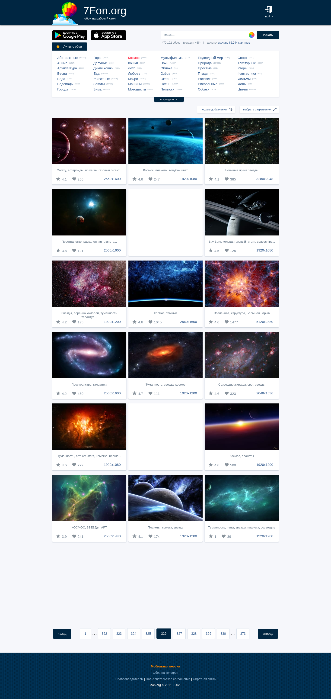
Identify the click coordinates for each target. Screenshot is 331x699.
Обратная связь (204, 678)
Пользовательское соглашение (168, 678)
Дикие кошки (103, 68)
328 (194, 633)
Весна (62, 73)
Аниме (62, 63)
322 (104, 633)
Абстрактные (67, 58)
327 (179, 633)
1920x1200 (112, 322)
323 (119, 633)
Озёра (165, 73)
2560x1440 (112, 536)
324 (133, 633)
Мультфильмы (171, 58)
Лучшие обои (68, 46)
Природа (205, 63)
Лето (131, 68)
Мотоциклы (137, 89)
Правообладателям (129, 678)
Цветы (243, 89)
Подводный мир (210, 58)
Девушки (100, 63)
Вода (61, 79)
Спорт (242, 58)
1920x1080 (188, 179)
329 (208, 633)
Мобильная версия (165, 666)
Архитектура (67, 68)
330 (223, 633)
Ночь (164, 63)
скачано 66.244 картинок (234, 42)
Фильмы (244, 79)
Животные (101, 79)
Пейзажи (167, 89)
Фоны (242, 84)
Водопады (65, 84)
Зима (97, 89)
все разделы (169, 99)
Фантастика (247, 73)
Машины (135, 84)
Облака (166, 68)
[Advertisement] (165, 222)
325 (148, 633)
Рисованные (207, 84)
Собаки (204, 89)
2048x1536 (264, 393)
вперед (268, 633)
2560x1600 (112, 179)
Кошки (133, 63)
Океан (165, 79)
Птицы (203, 73)
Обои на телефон (165, 672)
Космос (134, 58)
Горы (97, 58)
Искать (268, 35)
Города (62, 89)
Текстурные (247, 63)
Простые (205, 68)
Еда (96, 73)
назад (62, 633)
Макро (133, 79)
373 (242, 633)
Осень (165, 84)
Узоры (242, 68)
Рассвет (204, 79)
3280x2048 (264, 179)
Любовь (134, 73)
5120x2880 (264, 322)
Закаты (99, 84)
